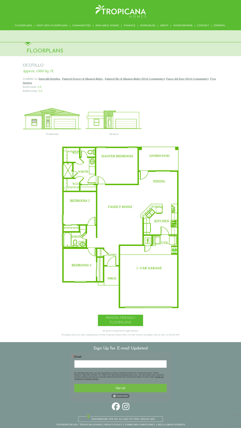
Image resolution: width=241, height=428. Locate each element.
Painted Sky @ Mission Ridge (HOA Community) (135, 78)
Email (78, 356)
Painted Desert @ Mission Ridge (82, 78)
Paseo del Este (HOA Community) (187, 78)
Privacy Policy (113, 424)
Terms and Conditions (139, 424)
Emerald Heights (49, 78)
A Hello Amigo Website (170, 424)
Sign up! (121, 388)
